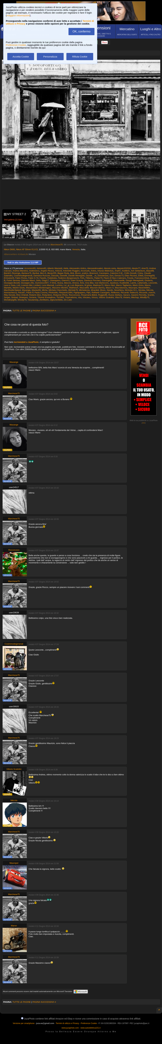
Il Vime (53, 283)
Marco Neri (110, 285)
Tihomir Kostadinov (46, 297)
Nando (110, 290)
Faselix (42, 278)
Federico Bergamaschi (68, 278)
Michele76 (73, 290)
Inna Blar (89, 283)
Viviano (126, 297)
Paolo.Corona (40, 292)
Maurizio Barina (97, 287)
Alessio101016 (124, 268)
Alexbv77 (136, 268)
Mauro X (110, 287)
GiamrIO (65, 280)
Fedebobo (52, 278)
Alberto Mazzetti (54, 268)
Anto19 (58, 271)
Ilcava (60, 283)
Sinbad (14, 297)
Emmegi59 (149, 275)
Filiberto (89, 278)
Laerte (133, 283)
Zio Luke (68, 300)
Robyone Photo (60, 295)
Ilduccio (67, 283)
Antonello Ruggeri (71, 271)
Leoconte (152, 283)
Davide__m (91, 275)
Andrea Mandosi (20, 271)
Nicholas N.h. (131, 290)
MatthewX (73, 287)
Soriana (32, 297)
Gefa (38, 280)
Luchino (59, 285)
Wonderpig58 (10, 300)
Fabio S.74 (33, 278)
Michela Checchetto (58, 290)
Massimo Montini (60, 287)
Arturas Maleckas (105, 271)
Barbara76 (26, 273)
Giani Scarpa (77, 280)
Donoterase (103, 275)
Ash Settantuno (138, 271)
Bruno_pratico (81, 273)
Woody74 (22, 300)
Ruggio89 (102, 295)
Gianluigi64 (107, 280)
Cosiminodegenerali (23, 275)
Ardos (93, 271)
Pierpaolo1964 (65, 292)
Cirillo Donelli (130, 273)
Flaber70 (98, 278)
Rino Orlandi (22, 295)
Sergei (7, 297)
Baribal (35, 273)
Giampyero (55, 280)
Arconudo (85, 271)
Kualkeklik (124, 283)
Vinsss (94, 297)
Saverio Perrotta (138, 295)
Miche (44, 290)
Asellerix (126, 271)
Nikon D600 (9, 249)
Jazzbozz (114, 283)
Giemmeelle (118, 280)
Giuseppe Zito (27, 283)
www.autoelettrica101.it (90, 1028)
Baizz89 (150, 271)
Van (80, 297)
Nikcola (149, 290)
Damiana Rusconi (41, 275)
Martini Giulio (18, 287)
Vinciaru (86, 297)
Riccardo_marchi (147, 292)
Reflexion (115, 292)
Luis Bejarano (76, 285)
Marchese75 (57, 244)
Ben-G (43, 273)
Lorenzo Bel (26, 285)
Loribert (37, 285)
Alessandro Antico (77, 268)
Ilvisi (82, 283)
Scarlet (150, 295)
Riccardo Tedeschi (129, 292)
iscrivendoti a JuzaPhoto (26, 342)
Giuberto (149, 280)
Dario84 (63, 275)
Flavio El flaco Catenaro (115, 278)
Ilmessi (75, 283)
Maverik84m (144, 287)
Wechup (135, 297)
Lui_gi (66, 285)
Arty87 (118, 271)
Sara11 (126, 295)
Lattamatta (142, 283)
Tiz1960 (60, 297)
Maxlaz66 (36, 290)
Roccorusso (74, 295)
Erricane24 (9, 278)
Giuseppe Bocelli (12, 283)
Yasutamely (32, 300)
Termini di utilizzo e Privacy (67, 1023)
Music (103, 290)
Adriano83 (41, 268)
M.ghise (88, 285)
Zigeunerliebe (56, 300)
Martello (7, 287)
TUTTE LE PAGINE (21, 310)
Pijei (88, 292)
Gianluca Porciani (92, 280)
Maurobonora (121, 287)
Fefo (82, 278)
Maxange (26, 290)
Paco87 (21, 292)
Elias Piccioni (131, 275)
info (143, 423)
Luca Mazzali (48, 285)
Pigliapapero (79, 292)
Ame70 (144, 268)
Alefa (65, 268)
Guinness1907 (42, 283)
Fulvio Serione (13, 280)
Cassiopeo (104, 273)
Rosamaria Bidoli (89, 295)
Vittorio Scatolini (106, 297)
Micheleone (84, 290)
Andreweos (34, 271)
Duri (111, 275)
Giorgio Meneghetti (134, 280)
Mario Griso (138, 285)
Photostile (53, 292)
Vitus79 (118, 297)
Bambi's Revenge (12, 273)
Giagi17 (45, 280)
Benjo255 (51, 273)
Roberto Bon (35, 295)
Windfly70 (144, 297)
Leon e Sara (9, 285)
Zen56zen (44, 300)
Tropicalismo (71, 297)
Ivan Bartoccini (101, 283)
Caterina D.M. (116, 273)
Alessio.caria (110, 268)
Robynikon (47, 295)
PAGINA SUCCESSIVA (44, 310)
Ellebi (140, 275)
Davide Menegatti (76, 275)
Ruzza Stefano (115, 295)
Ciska (140, 273)
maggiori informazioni (18, 15)
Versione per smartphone (23, 1023)
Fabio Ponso (21, 278)
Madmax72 (98, 285)
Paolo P (29, 292)
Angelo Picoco (47, 271)
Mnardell (95, 290)
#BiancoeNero (10, 254)
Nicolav (141, 290)
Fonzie (130, 278)
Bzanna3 (93, 273)
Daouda (55, 275)
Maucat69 (84, 287)
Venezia (76, 249)
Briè (72, 273)
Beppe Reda (63, 273)
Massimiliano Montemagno (38, 287)
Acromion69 (29, 268)
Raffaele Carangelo (101, 292)
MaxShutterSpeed (12, 290)
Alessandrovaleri (95, 268)
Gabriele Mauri (28, 280)
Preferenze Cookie (16, 45)
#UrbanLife (23, 254)
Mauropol (132, 287)
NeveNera (119, 290)
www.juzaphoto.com (70, 1028)
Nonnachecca (10, 292)
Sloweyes (23, 297)
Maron (148, 285)
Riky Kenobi (9, 295)
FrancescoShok (142, 278)
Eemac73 (119, 275)
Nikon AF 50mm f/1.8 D (27, 249)
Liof (18, 285)
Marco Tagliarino (123, 285)
